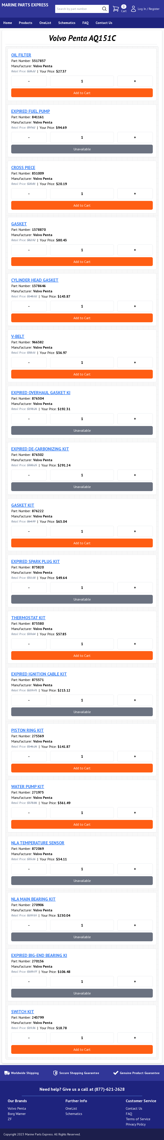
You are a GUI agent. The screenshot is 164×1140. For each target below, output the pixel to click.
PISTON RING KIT (27, 730)
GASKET (19, 224)
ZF (10, 1119)
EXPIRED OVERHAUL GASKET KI (40, 392)
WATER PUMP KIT (27, 786)
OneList (71, 1108)
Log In (142, 9)
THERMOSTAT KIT (28, 618)
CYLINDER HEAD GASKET (34, 280)
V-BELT (17, 336)
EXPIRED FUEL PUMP (30, 111)
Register (154, 9)
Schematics (74, 1113)
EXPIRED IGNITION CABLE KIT (39, 674)
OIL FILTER (21, 55)
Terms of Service (138, 1119)
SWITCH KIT (22, 1011)
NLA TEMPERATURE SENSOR (37, 843)
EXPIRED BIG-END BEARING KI (39, 955)
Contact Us (134, 1108)
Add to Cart (82, 93)
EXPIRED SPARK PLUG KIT (35, 561)
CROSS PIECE (23, 167)
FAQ (129, 1113)
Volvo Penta (17, 1108)
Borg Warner (17, 1113)
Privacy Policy (136, 1124)
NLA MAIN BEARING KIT (33, 899)
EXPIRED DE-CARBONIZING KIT (40, 449)
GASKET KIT (22, 505)
